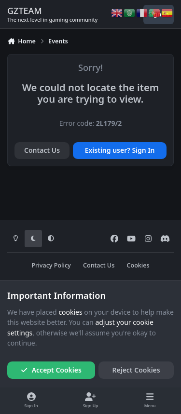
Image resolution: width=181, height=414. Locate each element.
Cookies (137, 265)
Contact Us (42, 150)
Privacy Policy (50, 265)
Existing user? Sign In (120, 150)
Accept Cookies (51, 369)
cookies (70, 312)
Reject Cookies (136, 369)
